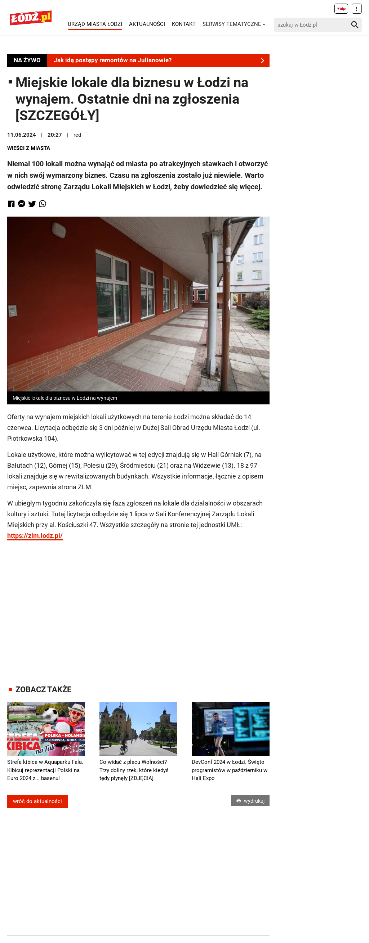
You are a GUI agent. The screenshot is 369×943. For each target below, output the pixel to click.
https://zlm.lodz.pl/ (35, 535)
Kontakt (184, 24)
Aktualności (147, 24)
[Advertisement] (142, 606)
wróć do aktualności (37, 801)
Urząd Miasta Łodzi (95, 24)
